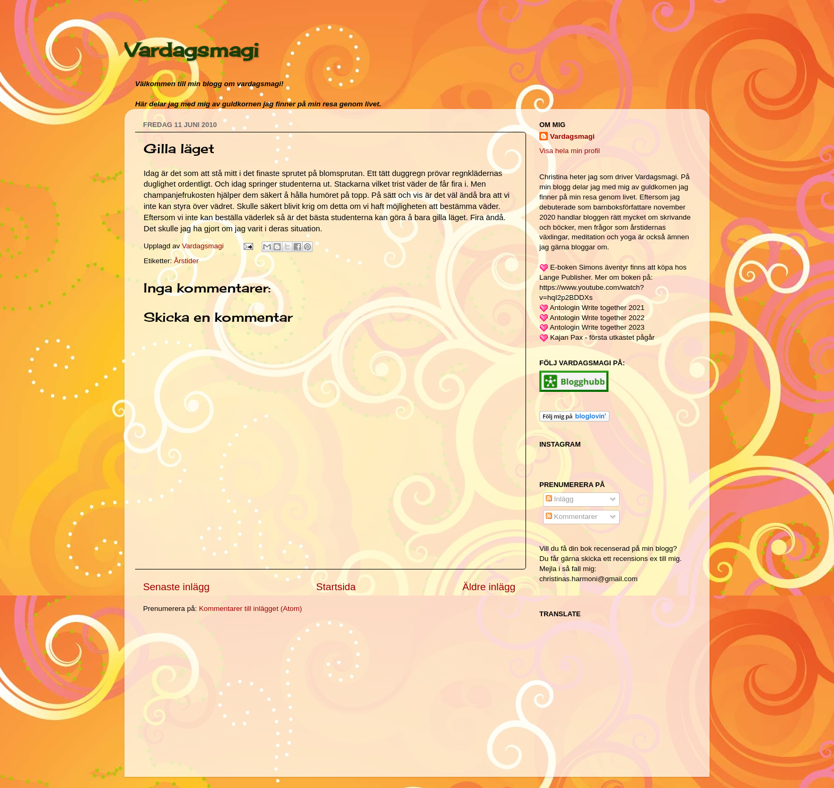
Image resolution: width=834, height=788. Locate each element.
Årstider (186, 261)
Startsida (336, 586)
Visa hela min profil (569, 151)
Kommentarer (572, 517)
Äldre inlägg (488, 586)
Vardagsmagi (191, 50)
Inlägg (560, 499)
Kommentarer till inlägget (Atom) (250, 609)
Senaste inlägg (176, 586)
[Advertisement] (223, 696)
